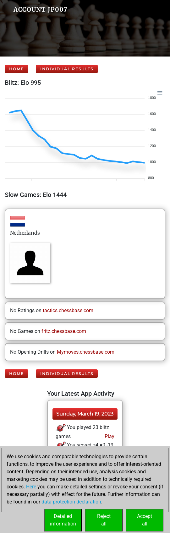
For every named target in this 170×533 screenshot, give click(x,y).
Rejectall (104, 520)
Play (108, 436)
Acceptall (144, 520)
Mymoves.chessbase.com (85, 352)
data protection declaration (71, 502)
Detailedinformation (63, 520)
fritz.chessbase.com (63, 331)
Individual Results (66, 69)
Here (31, 487)
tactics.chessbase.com (68, 310)
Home (16, 69)
